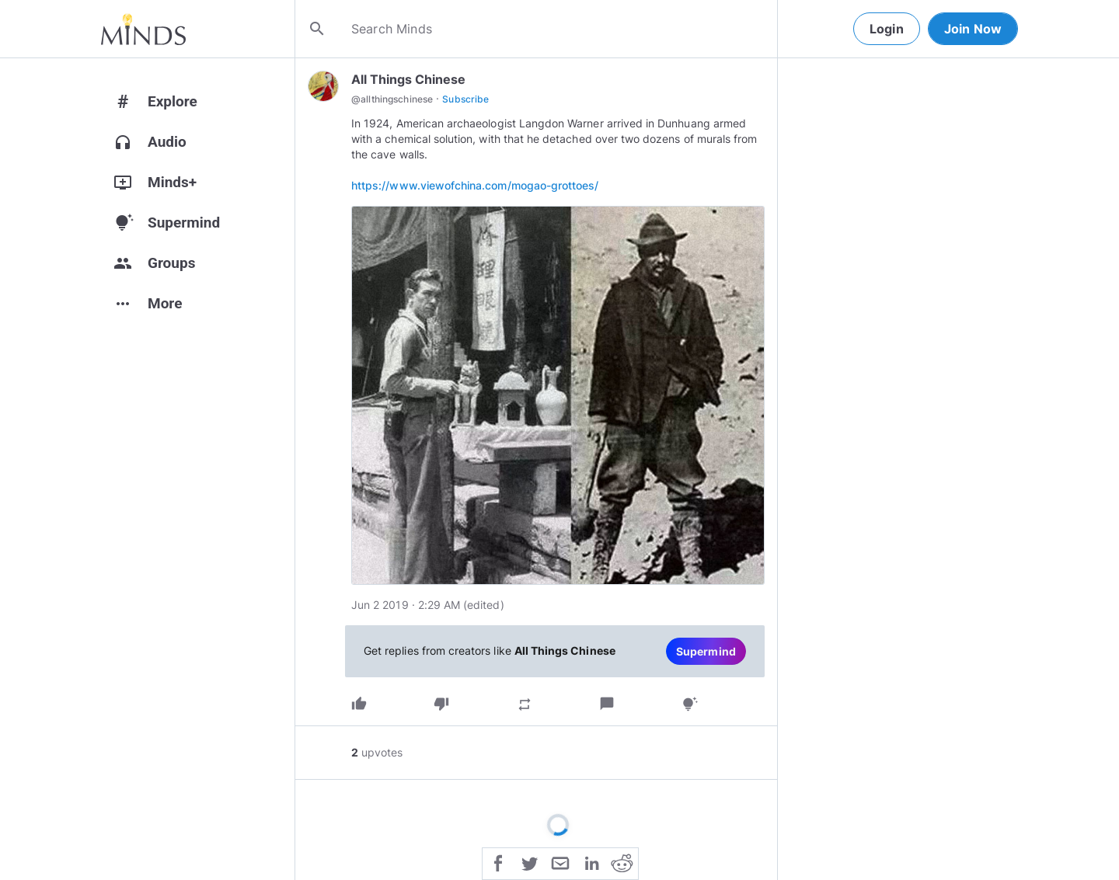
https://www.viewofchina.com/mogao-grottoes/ (474, 185)
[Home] (143, 28)
